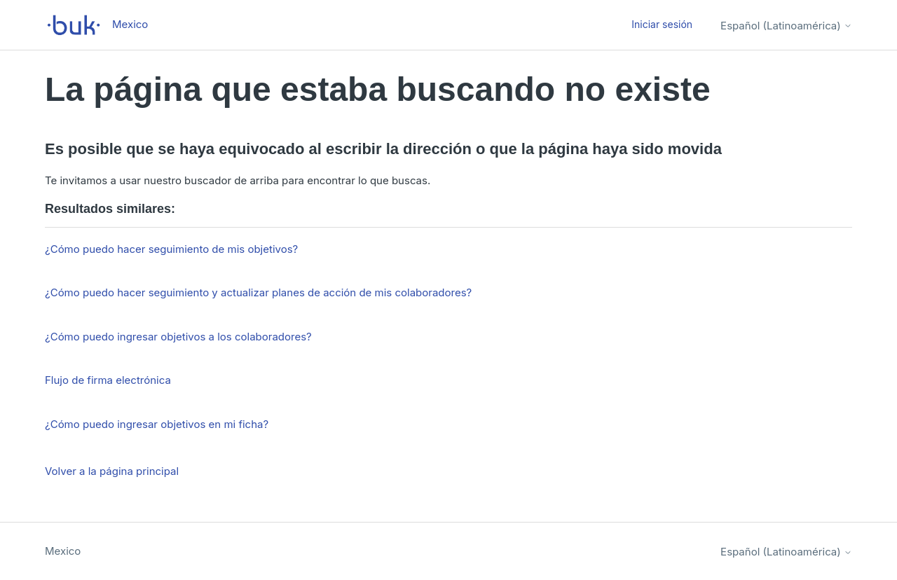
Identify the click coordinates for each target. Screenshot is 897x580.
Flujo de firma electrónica (108, 380)
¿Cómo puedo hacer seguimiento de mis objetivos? (171, 249)
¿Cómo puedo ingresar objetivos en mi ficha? (156, 424)
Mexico (63, 551)
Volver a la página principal (112, 471)
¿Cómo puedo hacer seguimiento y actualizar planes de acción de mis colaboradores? (258, 292)
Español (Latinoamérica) (786, 26)
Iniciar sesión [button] (661, 24)
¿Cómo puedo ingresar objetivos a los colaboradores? (178, 336)
